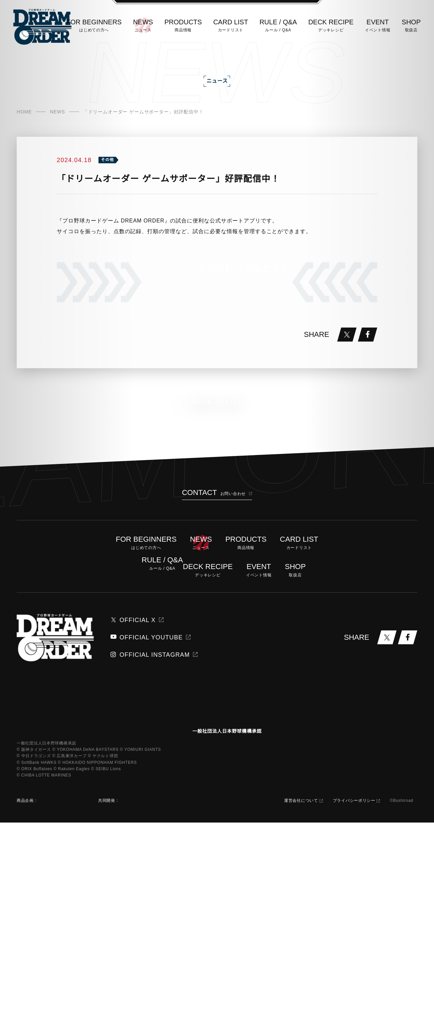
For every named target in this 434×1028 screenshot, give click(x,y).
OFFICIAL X (133, 807)
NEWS (56, 141)
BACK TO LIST (217, 588)
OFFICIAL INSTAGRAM (146, 842)
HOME (24, 141)
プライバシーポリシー (352, 1006)
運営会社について (299, 1006)
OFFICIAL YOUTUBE (143, 824)
